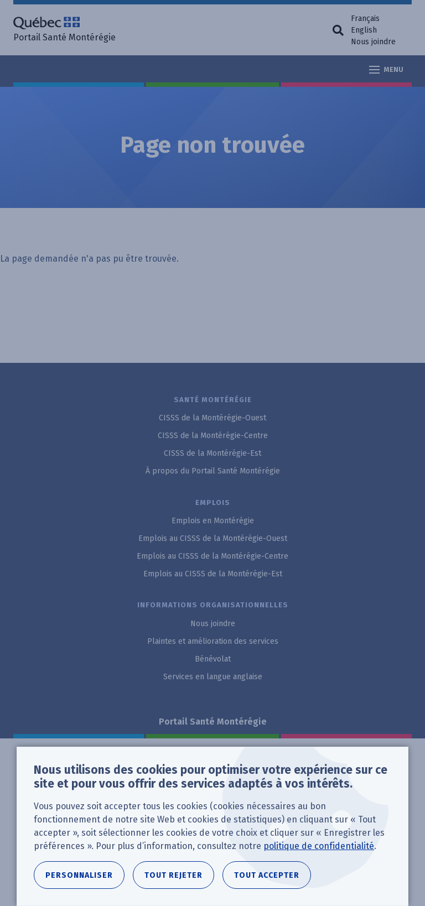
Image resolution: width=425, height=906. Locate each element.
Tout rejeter (173, 875)
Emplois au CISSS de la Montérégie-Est (212, 574)
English (364, 30)
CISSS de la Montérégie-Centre (213, 435)
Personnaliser (79, 875)
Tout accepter (266, 875)
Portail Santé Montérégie (213, 721)
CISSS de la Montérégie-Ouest (212, 418)
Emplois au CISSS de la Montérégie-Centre (212, 556)
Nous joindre (373, 41)
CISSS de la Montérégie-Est (212, 453)
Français (365, 18)
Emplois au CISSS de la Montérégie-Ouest (212, 538)
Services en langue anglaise (212, 676)
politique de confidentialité (318, 846)
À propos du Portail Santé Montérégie (213, 471)
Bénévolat (213, 659)
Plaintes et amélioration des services (212, 641)
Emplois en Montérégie (213, 520)
